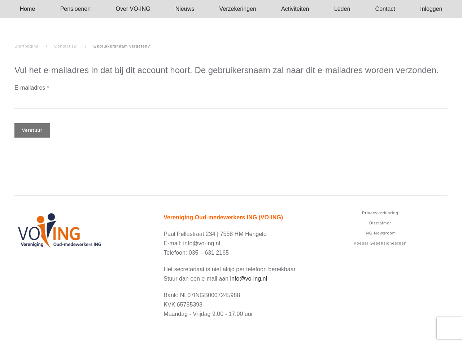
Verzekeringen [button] (237, 9)
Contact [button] (385, 9)
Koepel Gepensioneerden (380, 243)
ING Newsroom (380, 233)
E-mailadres (31, 88)
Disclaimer (380, 223)
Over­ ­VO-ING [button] (133, 9)
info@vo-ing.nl (248, 279)
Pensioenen (75, 9)
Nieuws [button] (184, 9)
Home (27, 9)
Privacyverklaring (380, 213)
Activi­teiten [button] (295, 9)
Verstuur (32, 130)
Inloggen (431, 9)
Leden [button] (342, 9)
